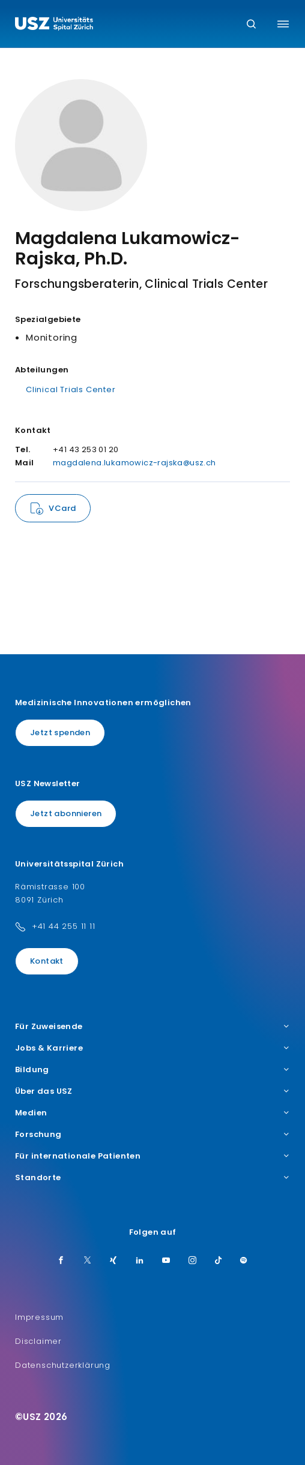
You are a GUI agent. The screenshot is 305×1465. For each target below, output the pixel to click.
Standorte (152, 1177)
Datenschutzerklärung (62, 1365)
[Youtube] (166, 1261)
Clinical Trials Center (71, 389)
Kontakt (47, 961)
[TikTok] (218, 1261)
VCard (62, 508)
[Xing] (113, 1261)
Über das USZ (152, 1091)
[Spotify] (244, 1261)
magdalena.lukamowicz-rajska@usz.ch (134, 462)
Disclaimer (38, 1341)
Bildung (152, 1069)
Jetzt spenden (60, 732)
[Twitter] (87, 1261)
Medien (152, 1113)
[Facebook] (61, 1261)
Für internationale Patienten (152, 1156)
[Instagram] (193, 1261)
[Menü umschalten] (283, 24)
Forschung (152, 1134)
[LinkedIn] (140, 1261)
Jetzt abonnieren (65, 813)
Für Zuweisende (152, 1026)
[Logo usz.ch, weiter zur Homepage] (54, 25)
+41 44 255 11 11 (63, 926)
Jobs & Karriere (152, 1048)
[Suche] (251, 25)
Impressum (39, 1317)
